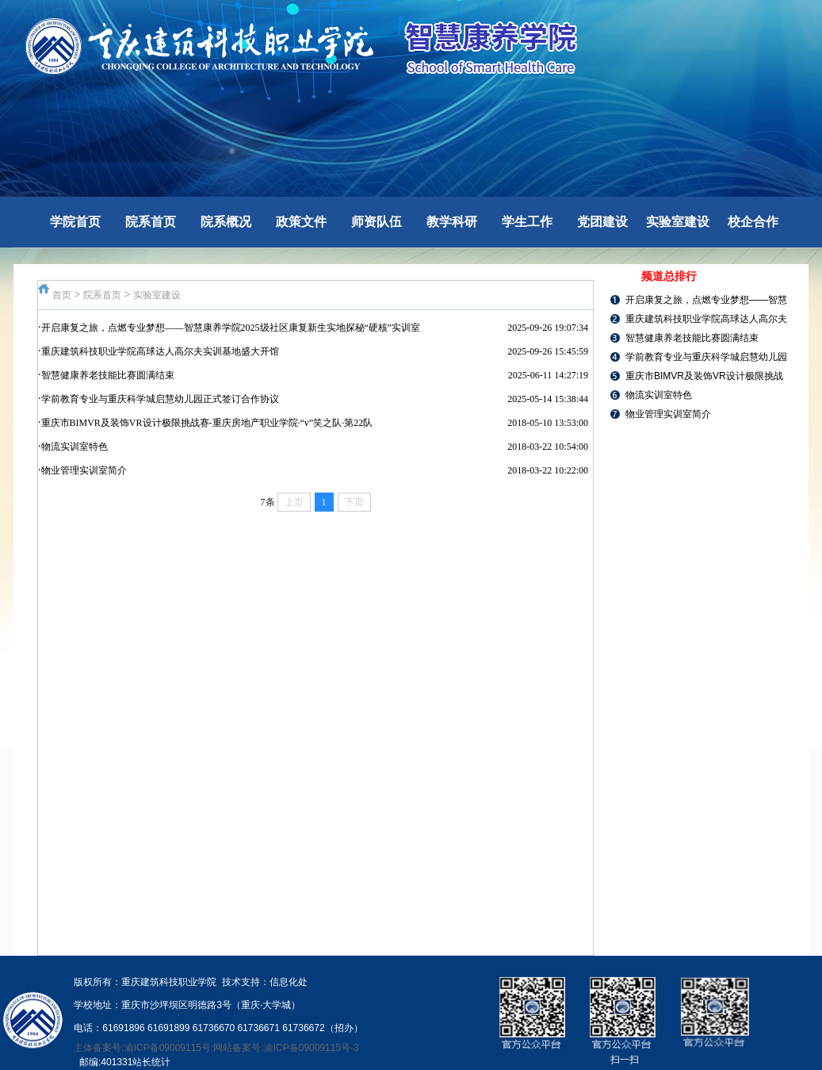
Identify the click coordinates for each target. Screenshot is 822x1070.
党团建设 (602, 221)
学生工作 (527, 221)
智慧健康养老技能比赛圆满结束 (107, 375)
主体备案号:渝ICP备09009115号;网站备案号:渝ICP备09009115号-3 (216, 1047)
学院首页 (75, 221)
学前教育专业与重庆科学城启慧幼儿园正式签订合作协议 (160, 399)
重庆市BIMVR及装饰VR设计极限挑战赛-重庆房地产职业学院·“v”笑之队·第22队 (207, 422)
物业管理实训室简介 (84, 470)
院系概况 (226, 221)
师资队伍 (376, 221)
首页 (61, 295)
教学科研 (451, 221)
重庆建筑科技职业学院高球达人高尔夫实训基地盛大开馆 (160, 351)
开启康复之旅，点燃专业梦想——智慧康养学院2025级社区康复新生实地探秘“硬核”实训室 (231, 327)
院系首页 (150, 221)
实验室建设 (677, 221)
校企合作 (753, 221)
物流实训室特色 (74, 446)
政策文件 (301, 221)
